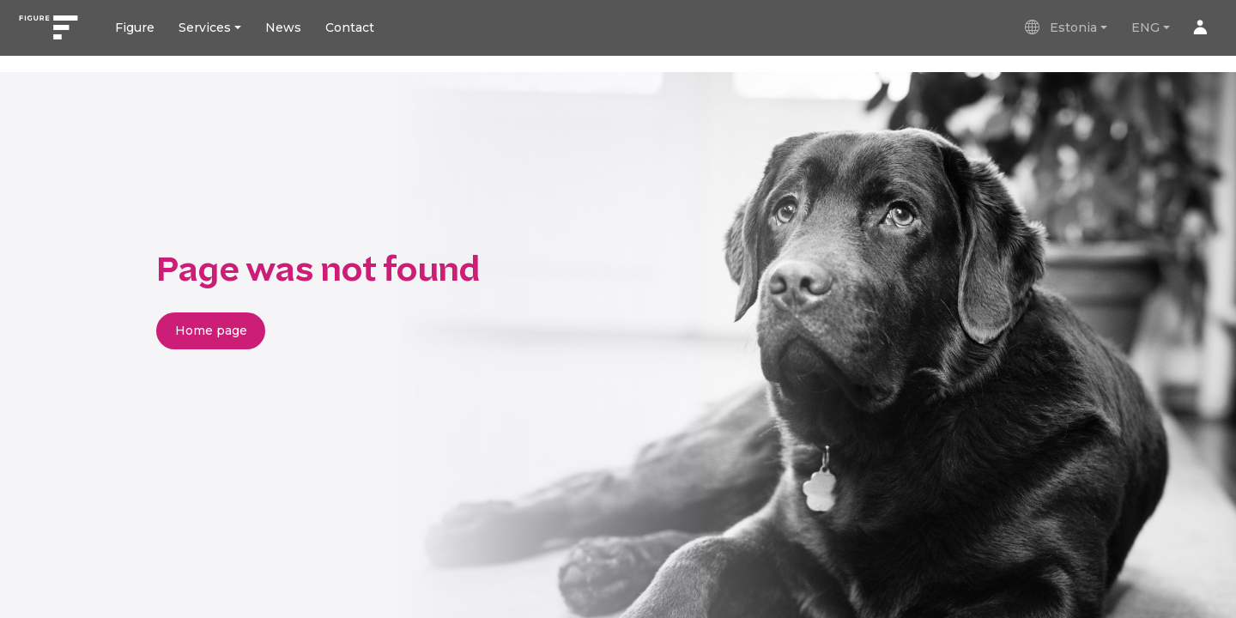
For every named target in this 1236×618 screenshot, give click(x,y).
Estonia (1060, 27)
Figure (134, 27)
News (283, 27)
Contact (349, 27)
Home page (211, 330)
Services (205, 27)
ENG (1145, 27)
